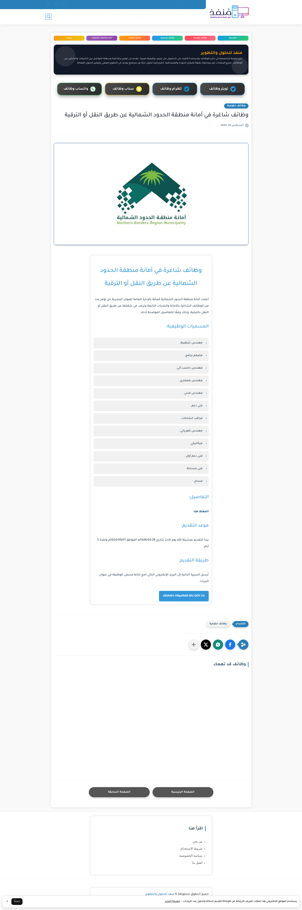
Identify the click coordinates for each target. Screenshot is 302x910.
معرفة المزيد (172, 901)
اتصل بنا (154, 4)
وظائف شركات (119, 16)
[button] (230, 645)
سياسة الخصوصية (175, 4)
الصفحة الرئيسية (183, 792)
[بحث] (48, 16)
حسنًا (17, 901)
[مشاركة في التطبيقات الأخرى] (194, 645)
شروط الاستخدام (191, 848)
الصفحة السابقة (119, 792)
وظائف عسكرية (144, 16)
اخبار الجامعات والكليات (89, 16)
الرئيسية (190, 16)
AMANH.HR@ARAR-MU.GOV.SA (184, 596)
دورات (64, 16)
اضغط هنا (201, 511)
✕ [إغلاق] (7, 901)
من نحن (196, 4)
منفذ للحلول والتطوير (159, 894)
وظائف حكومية (170, 16)
